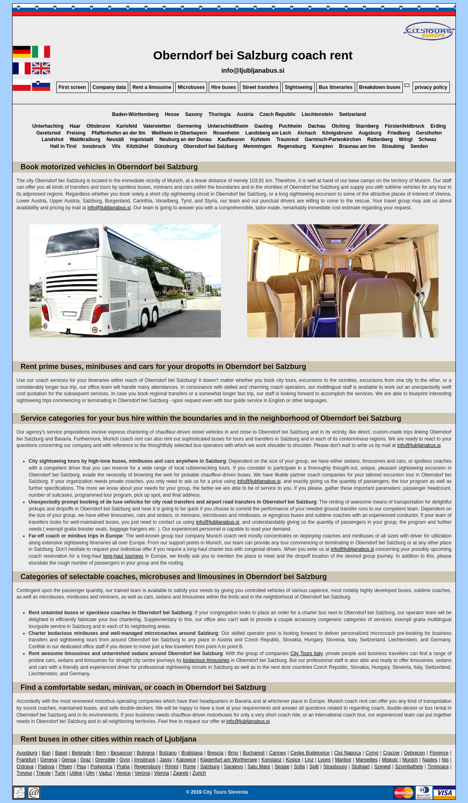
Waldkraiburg (85, 139)
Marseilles (366, 760)
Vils (116, 146)
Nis (445, 760)
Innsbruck (94, 146)
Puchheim (290, 126)
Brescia (215, 753)
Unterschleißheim (228, 126)
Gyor (124, 760)
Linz (309, 760)
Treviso (24, 773)
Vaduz (105, 773)
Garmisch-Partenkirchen (333, 139)
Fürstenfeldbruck (404, 126)
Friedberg (399, 133)
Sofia (299, 766)
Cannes (277, 753)
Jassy (165, 760)
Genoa (68, 760)
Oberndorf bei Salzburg (210, 146)
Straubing (393, 146)
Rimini (171, 766)
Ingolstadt (141, 139)
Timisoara (438, 766)
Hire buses (223, 87)
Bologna (146, 753)
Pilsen (65, 766)
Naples (429, 760)
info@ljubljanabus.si (252, 70)
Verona (142, 773)
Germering (189, 126)
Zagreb (180, 773)
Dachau (317, 126)
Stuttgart (361, 766)
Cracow (391, 753)
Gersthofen (429, 133)
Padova (46, 766)
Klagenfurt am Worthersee (228, 760)
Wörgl (406, 139)
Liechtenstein (317, 114)
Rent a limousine (151, 87)
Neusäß (115, 139)
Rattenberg (380, 139)
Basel (61, 753)
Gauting (263, 126)
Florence (439, 753)
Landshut (53, 139)
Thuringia (219, 114)
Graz (85, 760)
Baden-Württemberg (135, 114)
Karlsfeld (126, 126)
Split (314, 766)
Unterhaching (48, 126)
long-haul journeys (123, 556)
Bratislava (192, 753)
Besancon (121, 753)
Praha (122, 766)
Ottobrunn (98, 126)
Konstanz (271, 760)
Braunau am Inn (357, 146)
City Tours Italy (306, 653)
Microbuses (191, 87)
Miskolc (390, 760)
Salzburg (209, 766)
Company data (109, 87)
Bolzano (167, 753)
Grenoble (105, 760)
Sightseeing (298, 87)
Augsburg (369, 133)
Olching (341, 126)
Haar (75, 126)
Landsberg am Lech (268, 133)
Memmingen (258, 146)
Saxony (194, 114)
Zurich (198, 773)
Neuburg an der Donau (185, 139)
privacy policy (431, 87)
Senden (419, 146)
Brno (233, 753)
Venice (123, 773)
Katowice (186, 760)
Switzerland (352, 114)
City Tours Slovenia (225, 792)
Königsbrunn (337, 133)
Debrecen (414, 753)
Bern (101, 753)
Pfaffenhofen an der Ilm (118, 133)
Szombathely (409, 766)
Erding (438, 126)
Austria (245, 114)
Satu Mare (259, 766)
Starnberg (367, 126)
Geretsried (48, 133)
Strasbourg (335, 766)
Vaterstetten (157, 126)
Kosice (293, 760)
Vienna (161, 773)
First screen (72, 87)
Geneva (48, 760)
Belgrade (81, 753)
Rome (189, 766)
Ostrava (25, 766)
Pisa (81, 766)
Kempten (322, 146)
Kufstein (260, 139)
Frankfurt (26, 760)
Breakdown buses (380, 87)
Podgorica (101, 766)
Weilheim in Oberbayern (179, 133)
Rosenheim (226, 133)
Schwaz (427, 139)
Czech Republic (278, 114)
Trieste (43, 773)
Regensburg (292, 146)
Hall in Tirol (63, 146)
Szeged (382, 766)
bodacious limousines (206, 660)
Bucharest (254, 753)
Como (372, 753)
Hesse (172, 114)
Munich (410, 760)
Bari (46, 753)
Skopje (282, 766)
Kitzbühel (137, 146)
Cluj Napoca (347, 753)
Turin (60, 773)
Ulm (90, 773)
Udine (76, 773)
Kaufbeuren (231, 139)
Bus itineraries (335, 87)
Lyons (324, 760)
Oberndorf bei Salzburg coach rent (252, 55)
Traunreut (287, 139)
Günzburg (166, 146)
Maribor (343, 760)
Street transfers (260, 87)
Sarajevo (233, 766)
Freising (76, 133)
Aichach (306, 133)
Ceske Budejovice (310, 753)
